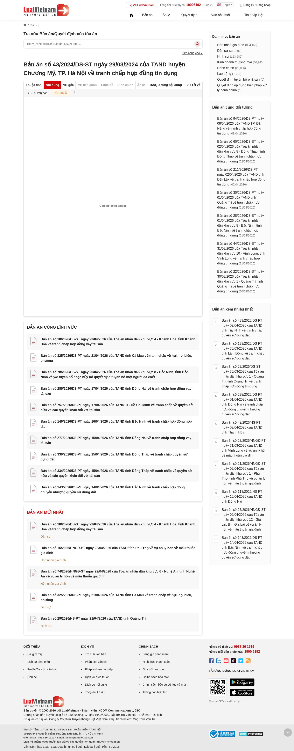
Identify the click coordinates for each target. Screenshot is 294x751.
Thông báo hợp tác (155, 692)
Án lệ (166, 15)
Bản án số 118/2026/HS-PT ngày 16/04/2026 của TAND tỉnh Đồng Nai (242, 496)
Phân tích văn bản (96, 661)
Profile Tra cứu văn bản (42, 669)
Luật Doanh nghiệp (63, 746)
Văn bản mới (220, 15)
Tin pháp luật (253, 15)
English (224, 5)
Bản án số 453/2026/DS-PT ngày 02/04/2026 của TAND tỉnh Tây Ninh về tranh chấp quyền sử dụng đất (242, 328)
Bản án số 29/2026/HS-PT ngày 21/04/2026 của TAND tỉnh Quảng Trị (93, 618)
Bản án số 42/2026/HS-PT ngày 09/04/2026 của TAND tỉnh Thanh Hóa (242, 427)
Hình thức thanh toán (156, 661)
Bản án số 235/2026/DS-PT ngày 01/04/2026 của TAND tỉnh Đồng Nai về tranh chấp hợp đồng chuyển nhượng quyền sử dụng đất (242, 404)
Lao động (224, 73)
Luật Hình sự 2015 (108, 746)
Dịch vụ (208, 5)
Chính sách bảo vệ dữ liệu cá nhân (165, 684)
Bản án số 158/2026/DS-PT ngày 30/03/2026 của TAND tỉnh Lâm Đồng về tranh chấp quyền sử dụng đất (243, 351)
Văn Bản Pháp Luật (36, 746)
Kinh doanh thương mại (234, 62)
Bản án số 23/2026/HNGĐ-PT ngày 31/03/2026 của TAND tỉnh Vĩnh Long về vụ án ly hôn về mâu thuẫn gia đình (244, 448)
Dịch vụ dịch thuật (97, 677)
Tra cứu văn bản (95, 654)
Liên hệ (32, 677)
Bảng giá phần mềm (156, 654)
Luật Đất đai (85, 746)
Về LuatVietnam (141, 5)
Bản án (147, 15)
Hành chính (225, 68)
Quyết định (189, 15)
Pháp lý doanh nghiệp (99, 669)
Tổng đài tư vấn (95, 692)
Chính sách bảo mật (156, 677)
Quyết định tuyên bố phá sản (238, 79)
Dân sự (46, 536)
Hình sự (46, 625)
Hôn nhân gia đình (53, 560)
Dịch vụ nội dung (96, 684)
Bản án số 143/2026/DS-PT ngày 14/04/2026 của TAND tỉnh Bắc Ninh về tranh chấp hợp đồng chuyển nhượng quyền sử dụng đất (242, 547)
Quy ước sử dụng (154, 669)
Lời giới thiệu (35, 654)
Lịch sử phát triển (38, 661)
